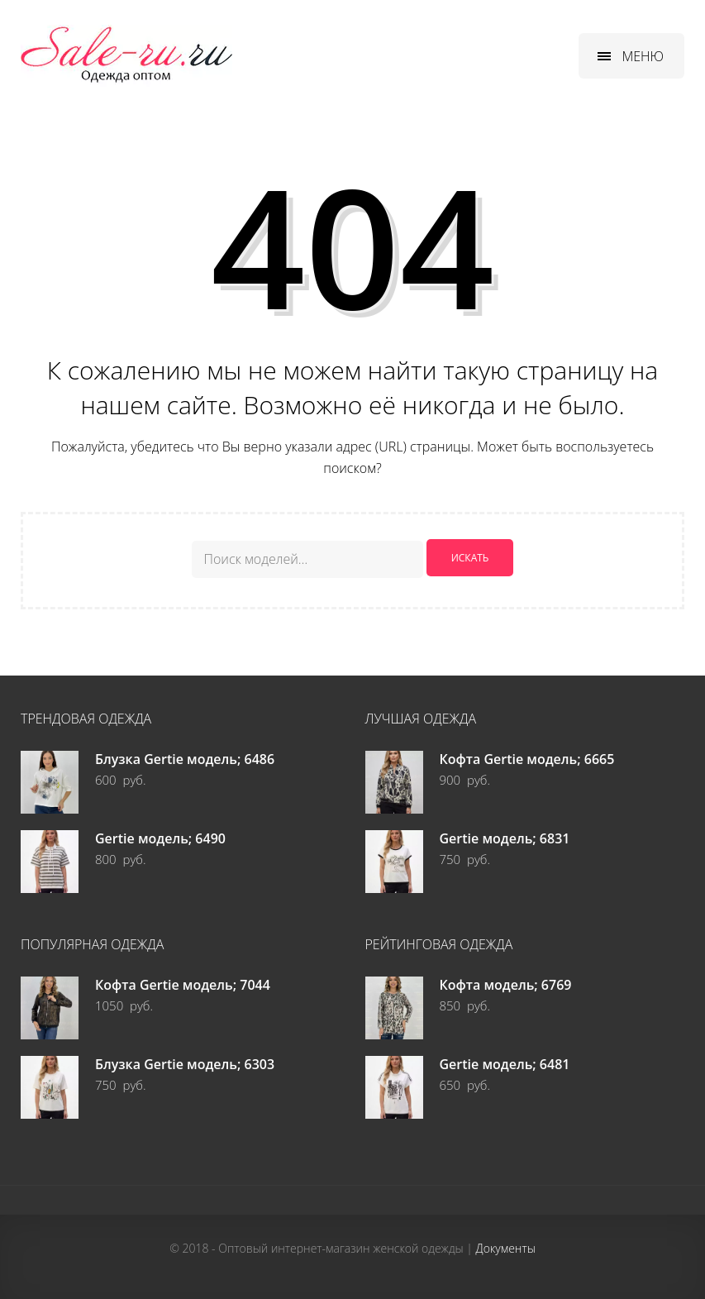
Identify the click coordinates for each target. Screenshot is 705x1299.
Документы (506, 1247)
